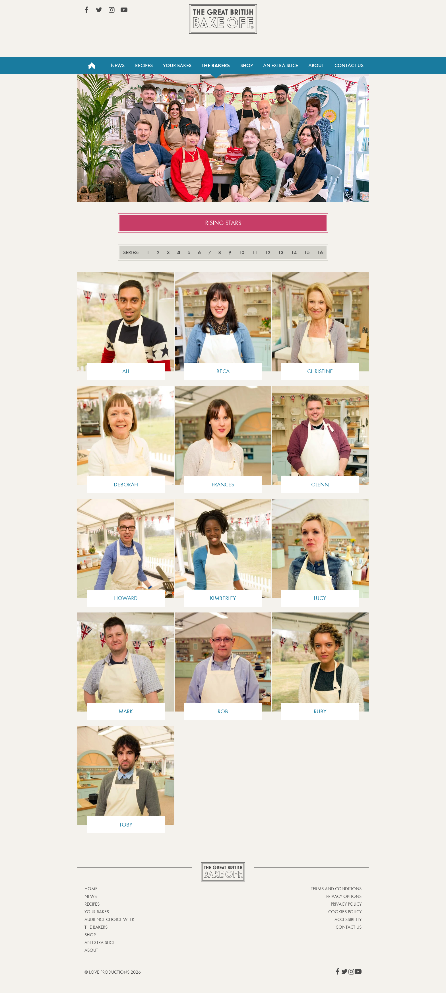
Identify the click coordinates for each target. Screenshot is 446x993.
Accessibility (348, 919)
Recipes (144, 65)
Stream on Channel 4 (335, 11)
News (118, 65)
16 (320, 252)
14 (294, 252)
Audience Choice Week (109, 919)
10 (241, 252)
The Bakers (216, 65)
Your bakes (96, 911)
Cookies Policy (345, 911)
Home (91, 65)
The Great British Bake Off (223, 19)
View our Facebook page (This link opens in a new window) (86, 10)
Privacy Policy (346, 904)
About (316, 65)
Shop (246, 65)
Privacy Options (344, 896)
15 (307, 252)
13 (281, 252)
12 (268, 252)
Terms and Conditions (336, 888)
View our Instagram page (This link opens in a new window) (111, 10)
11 (254, 252)
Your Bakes (177, 65)
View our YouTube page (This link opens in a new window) (124, 10)
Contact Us (349, 65)
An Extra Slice (280, 65)
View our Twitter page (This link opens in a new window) (99, 10)
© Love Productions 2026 (112, 972)
